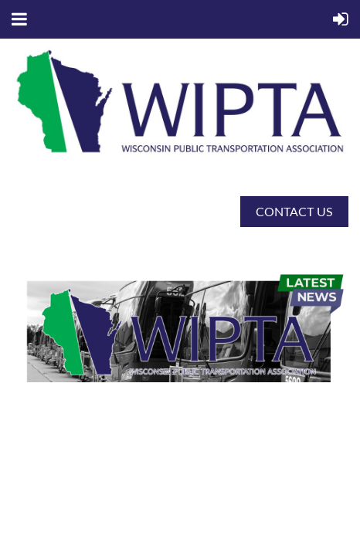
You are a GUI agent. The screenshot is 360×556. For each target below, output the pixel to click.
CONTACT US (294, 211)
